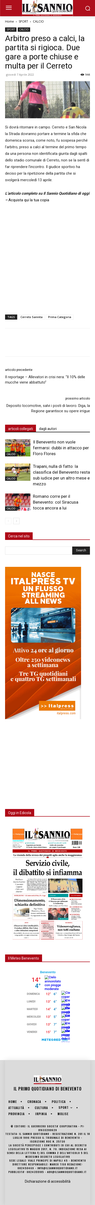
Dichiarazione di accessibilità (47, 1181)
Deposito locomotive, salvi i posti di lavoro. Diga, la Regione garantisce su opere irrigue (48, 408)
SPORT (23, 21)
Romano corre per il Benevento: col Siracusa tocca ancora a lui (55, 502)
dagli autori (48, 429)
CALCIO (38, 21)
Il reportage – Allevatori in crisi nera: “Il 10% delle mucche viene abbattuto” (45, 380)
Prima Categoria (59, 317)
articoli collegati (20, 429)
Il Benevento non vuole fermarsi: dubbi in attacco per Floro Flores (61, 447)
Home (9, 21)
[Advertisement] (47, 257)
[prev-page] (8, 521)
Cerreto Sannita (32, 317)
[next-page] (16, 521)
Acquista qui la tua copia (28, 200)
